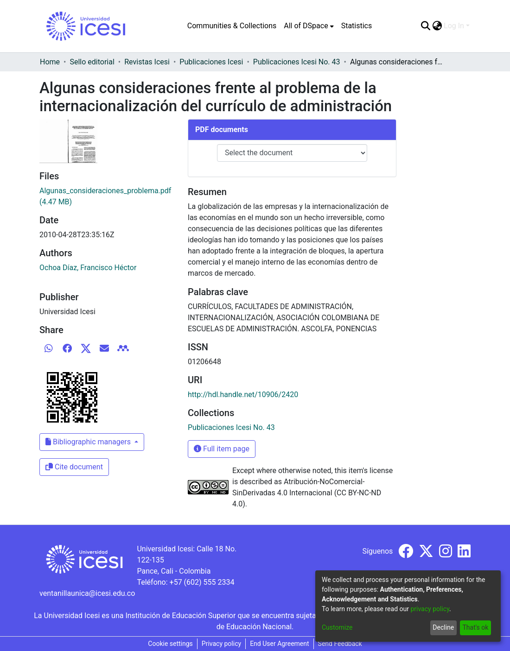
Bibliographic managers (89, 441)
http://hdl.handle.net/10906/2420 (243, 394)
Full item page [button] (221, 448)
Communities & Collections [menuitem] (231, 25)
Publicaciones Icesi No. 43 (296, 61)
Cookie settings (170, 643)
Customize (337, 627)
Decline (443, 627)
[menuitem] (308, 26)
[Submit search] (425, 26)
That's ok (475, 627)
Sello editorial (92, 61)
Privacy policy (221, 643)
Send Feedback (340, 643)
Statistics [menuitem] (356, 25)
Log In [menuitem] (454, 25)
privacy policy (429, 609)
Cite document (74, 466)
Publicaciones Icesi (211, 61)
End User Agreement (279, 643)
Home (50, 61)
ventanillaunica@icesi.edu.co (87, 593)
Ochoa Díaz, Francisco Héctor (87, 267)
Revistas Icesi (147, 61)
